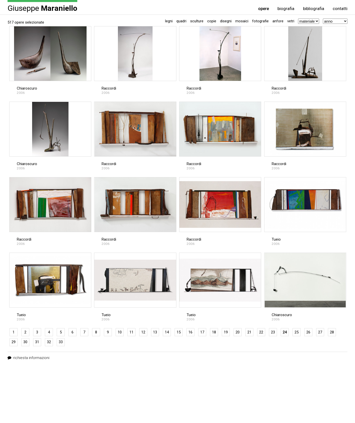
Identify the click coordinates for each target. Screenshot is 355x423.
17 (202, 332)
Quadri (181, 21)
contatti (340, 9)
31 (37, 342)
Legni (169, 21)
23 (273, 332)
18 (214, 332)
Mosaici (241, 21)
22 (261, 332)
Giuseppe (42, 8)
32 (49, 342)
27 (320, 332)
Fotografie (260, 21)
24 (285, 332)
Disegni (226, 21)
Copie (211, 21)
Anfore (277, 21)
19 (226, 332)
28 (332, 332)
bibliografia (313, 9)
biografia (285, 9)
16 (190, 332)
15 (179, 332)
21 (249, 332)
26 (308, 332)
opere (263, 9)
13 (155, 332)
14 (167, 332)
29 (14, 342)
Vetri (290, 21)
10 (120, 332)
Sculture (196, 21)
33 (61, 342)
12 (143, 332)
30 (25, 342)
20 (238, 332)
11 (131, 332)
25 (297, 332)
